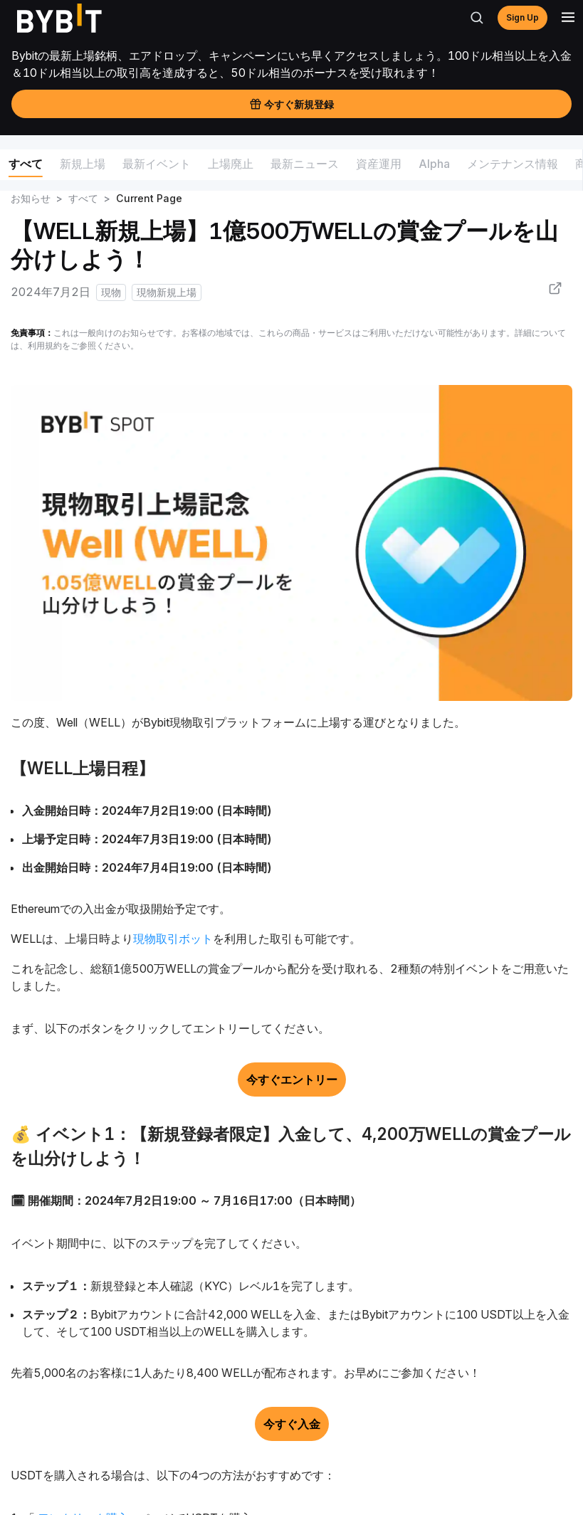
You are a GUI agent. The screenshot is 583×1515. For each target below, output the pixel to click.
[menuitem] (26, 165)
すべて (83, 198)
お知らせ (31, 198)
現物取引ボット (173, 938)
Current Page (149, 198)
